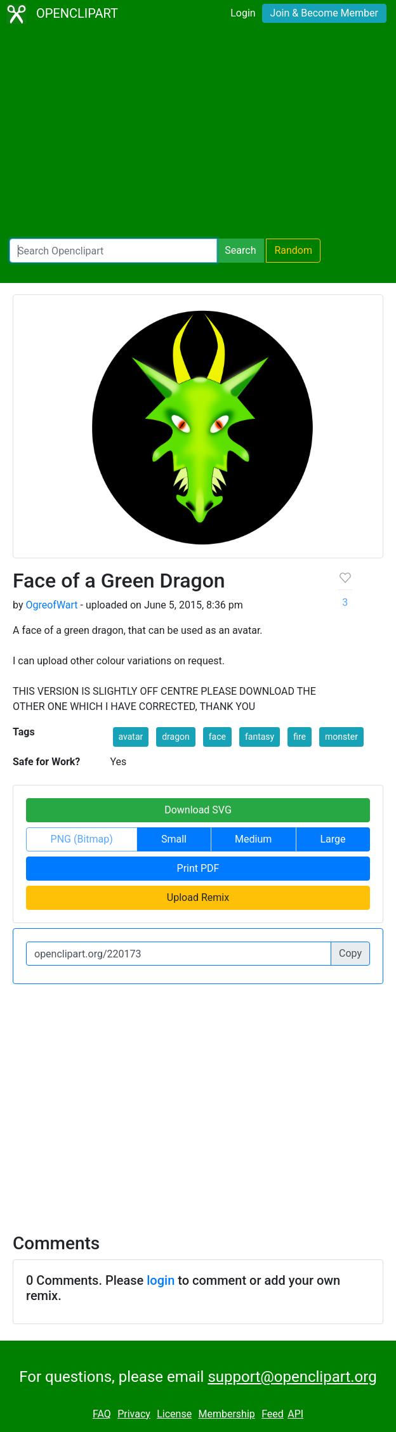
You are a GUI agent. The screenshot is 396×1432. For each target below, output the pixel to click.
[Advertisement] (198, 133)
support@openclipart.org (292, 1377)
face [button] (217, 737)
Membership (226, 1414)
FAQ (102, 1414)
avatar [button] (131, 737)
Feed (272, 1414)
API (295, 1414)
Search (240, 250)
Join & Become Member (324, 13)
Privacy (133, 1414)
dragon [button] (176, 737)
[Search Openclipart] (113, 251)
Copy (350, 953)
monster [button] (341, 737)
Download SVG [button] (198, 810)
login (161, 1280)
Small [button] (174, 839)
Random (293, 250)
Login (242, 13)
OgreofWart (51, 605)
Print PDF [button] (198, 868)
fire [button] (299, 737)
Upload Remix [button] (198, 897)
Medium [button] (253, 839)
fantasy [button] (259, 737)
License (174, 1414)
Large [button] (332, 839)
